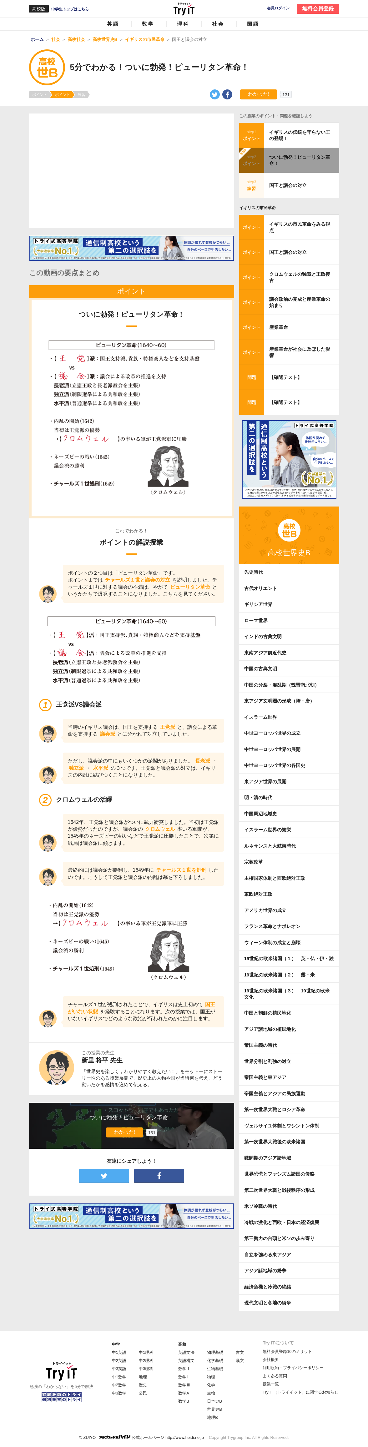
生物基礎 (215, 1368)
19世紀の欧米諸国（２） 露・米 (282, 974)
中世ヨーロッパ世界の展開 (272, 749)
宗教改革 (253, 862)
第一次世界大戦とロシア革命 (274, 1109)
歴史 (143, 1385)
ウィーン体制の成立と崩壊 (272, 942)
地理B (212, 1417)
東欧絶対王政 (258, 894)
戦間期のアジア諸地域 (267, 1158)
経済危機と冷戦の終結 (267, 1286)
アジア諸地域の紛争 (265, 1270)
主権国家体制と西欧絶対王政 (274, 878)
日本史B (214, 1401)
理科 (183, 24)
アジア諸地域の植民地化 (270, 1029)
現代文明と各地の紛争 (267, 1302)
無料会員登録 (318, 9)
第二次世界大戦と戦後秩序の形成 (279, 1190)
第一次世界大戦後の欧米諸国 (274, 1141)
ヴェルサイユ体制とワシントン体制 (281, 1125)
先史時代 (253, 572)
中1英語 (119, 1352)
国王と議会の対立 (288, 185)
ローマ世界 (256, 620)
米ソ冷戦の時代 (260, 1206)
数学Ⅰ (184, 1368)
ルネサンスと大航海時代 (270, 846)
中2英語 (119, 1360)
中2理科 (146, 1360)
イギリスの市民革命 (257, 207)
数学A (183, 1393)
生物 (211, 1393)
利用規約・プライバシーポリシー (293, 1367)
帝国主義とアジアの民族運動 (274, 1093)
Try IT (184, 8)
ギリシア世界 (258, 604)
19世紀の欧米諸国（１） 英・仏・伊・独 (289, 958)
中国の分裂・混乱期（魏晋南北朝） (281, 685)
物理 (211, 1376)
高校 (182, 1344)
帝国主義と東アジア (265, 1077)
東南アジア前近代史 (265, 652)
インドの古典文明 (263, 636)
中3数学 (119, 1393)
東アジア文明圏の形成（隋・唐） (279, 700)
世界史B (214, 1409)
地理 (143, 1376)
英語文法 (186, 1352)
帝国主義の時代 (260, 1045)
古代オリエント (260, 588)
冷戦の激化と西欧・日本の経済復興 (281, 1222)
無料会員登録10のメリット (287, 1351)
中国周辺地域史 (260, 813)
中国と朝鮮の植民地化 (267, 1013)
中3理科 (146, 1368)
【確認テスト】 (285, 377)
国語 (253, 24)
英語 (113, 24)
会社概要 (271, 1359)
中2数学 (119, 1385)
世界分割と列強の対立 (267, 1061)
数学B (183, 1401)
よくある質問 (275, 1376)
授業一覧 (271, 1384)
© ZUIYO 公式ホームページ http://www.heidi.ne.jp (141, 1437)
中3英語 (119, 1368)
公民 (143, 1393)
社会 (218, 24)
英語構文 (186, 1360)
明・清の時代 (258, 797)
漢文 (240, 1360)
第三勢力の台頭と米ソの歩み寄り (279, 1238)
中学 (116, 1344)
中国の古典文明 (260, 668)
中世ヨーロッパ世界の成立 (272, 733)
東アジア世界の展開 (265, 781)
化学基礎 (215, 1360)
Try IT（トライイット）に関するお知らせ (300, 1392)
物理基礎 (215, 1352)
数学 (148, 24)
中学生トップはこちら (70, 9)
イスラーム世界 (260, 717)
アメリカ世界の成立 (265, 910)
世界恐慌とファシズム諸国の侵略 (279, 1174)
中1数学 (119, 1376)
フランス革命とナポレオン (272, 926)
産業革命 (278, 327)
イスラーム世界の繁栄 (267, 829)
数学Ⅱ (184, 1376)
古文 (240, 1352)
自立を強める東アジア (267, 1254)
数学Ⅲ (184, 1385)
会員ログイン (278, 8)
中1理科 (146, 1352)
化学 (211, 1385)
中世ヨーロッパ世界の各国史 (274, 765)
